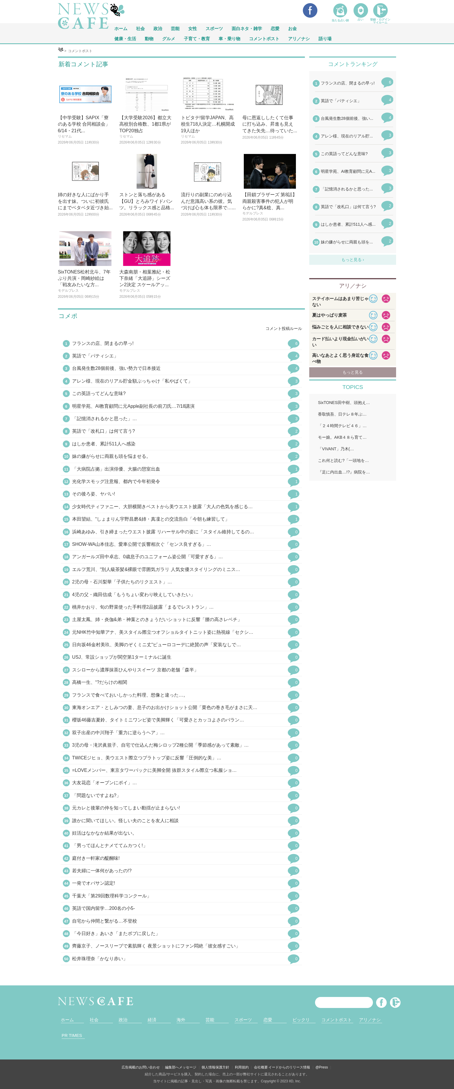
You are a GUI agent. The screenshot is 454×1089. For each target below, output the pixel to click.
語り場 (325, 38)
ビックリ (301, 1019)
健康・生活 (125, 38)
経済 (152, 1019)
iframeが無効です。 (352, 166)
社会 (140, 28)
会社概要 (261, 1067)
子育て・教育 (197, 38)
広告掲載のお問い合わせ (141, 1067)
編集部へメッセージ (180, 1067)
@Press (322, 1067)
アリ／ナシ (299, 38)
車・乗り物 (229, 38)
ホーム (67, 1019)
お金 (292, 28)
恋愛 (275, 28)
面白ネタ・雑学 (247, 28)
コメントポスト (264, 38)
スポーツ (214, 28)
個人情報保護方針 (215, 1067)
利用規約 (242, 1067)
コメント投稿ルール (284, 328)
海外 (181, 1019)
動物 (149, 38)
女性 (192, 28)
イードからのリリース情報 (289, 1067)
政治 (157, 28)
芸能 (175, 28)
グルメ (168, 38)
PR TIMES (72, 1035)
